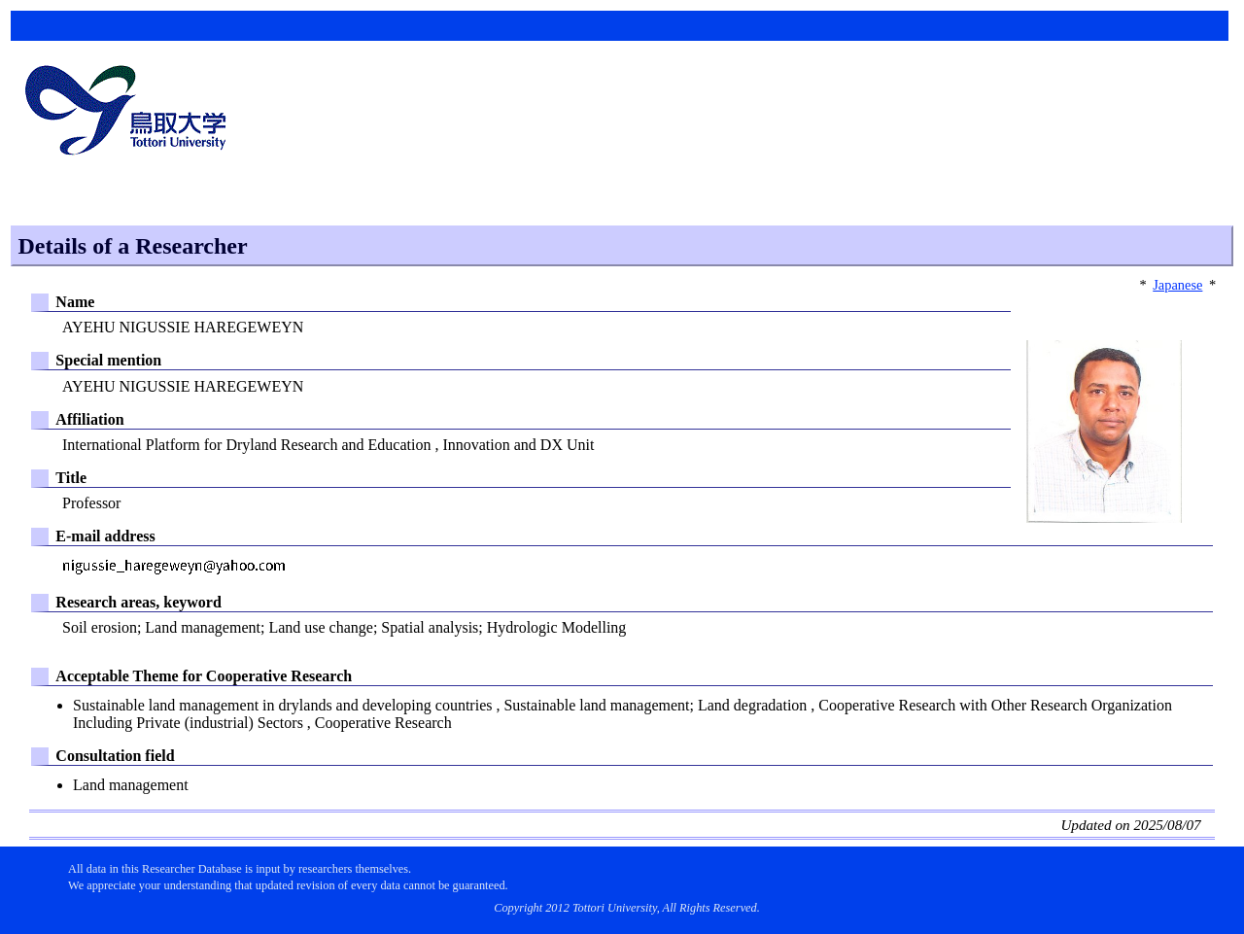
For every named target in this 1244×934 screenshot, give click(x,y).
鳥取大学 (131, 113)
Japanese (1177, 285)
